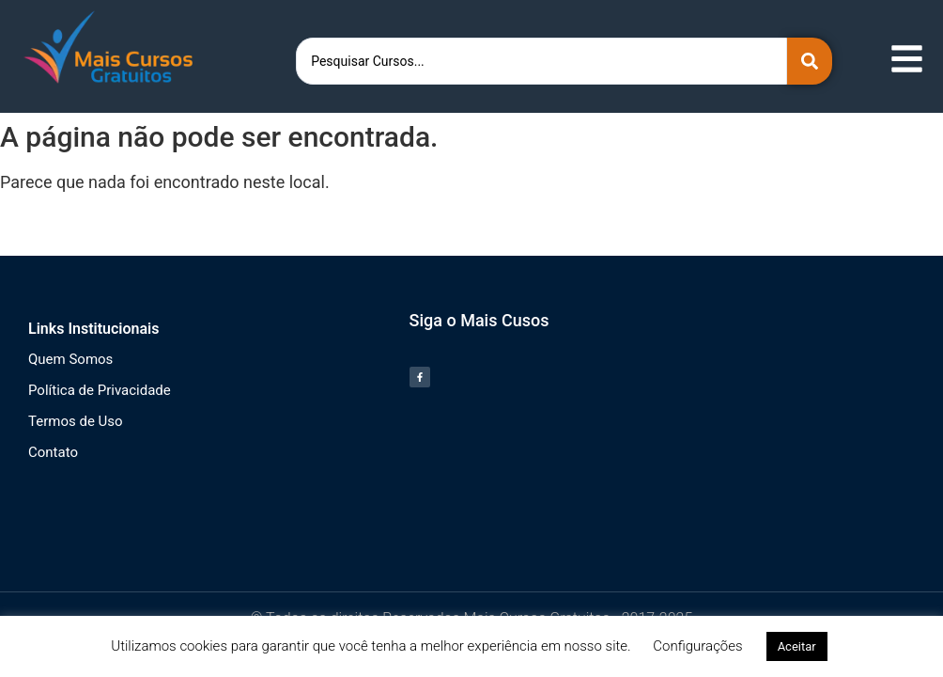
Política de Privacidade (99, 390)
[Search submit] (809, 61)
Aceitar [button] (797, 646)
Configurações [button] (697, 646)
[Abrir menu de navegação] (906, 58)
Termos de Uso (75, 421)
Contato (53, 452)
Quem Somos (70, 359)
